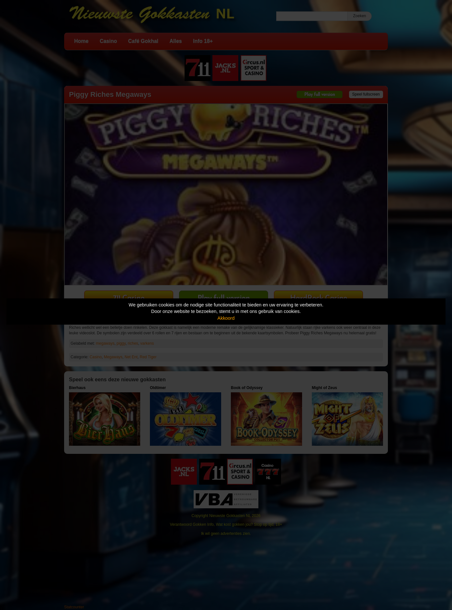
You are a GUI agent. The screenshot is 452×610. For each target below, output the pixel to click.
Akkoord (226, 318)
